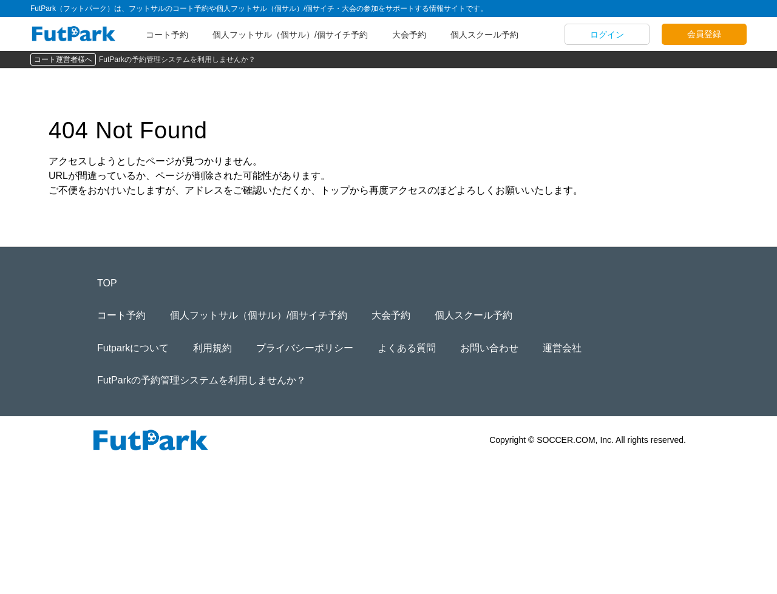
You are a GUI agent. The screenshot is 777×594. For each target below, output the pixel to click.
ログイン (607, 34)
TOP (107, 283)
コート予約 (167, 34)
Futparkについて (133, 348)
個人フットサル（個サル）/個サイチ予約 (290, 34)
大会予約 (409, 34)
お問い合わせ (489, 348)
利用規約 (212, 348)
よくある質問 (407, 348)
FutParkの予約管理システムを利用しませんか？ (177, 59)
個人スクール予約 (484, 34)
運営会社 (562, 348)
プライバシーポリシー (304, 348)
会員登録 (704, 34)
